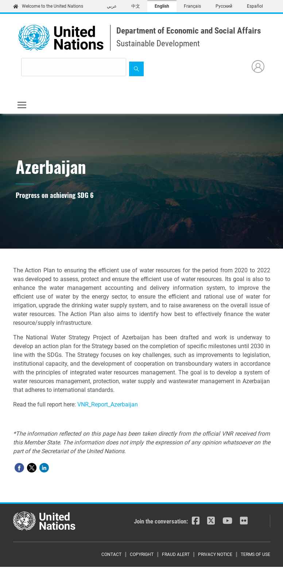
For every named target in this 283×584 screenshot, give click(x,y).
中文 (135, 6)
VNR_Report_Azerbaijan (107, 404)
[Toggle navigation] (22, 105)
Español (255, 6)
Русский (224, 6)
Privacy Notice (215, 554)
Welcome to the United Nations (48, 6)
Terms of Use (255, 554)
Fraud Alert (176, 554)
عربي (112, 6)
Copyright (142, 554)
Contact (111, 554)
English (162, 6)
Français (192, 6)
